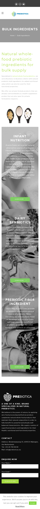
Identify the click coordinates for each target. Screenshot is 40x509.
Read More (20, 506)
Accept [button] (32, 503)
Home (12, 35)
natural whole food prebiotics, (23, 76)
